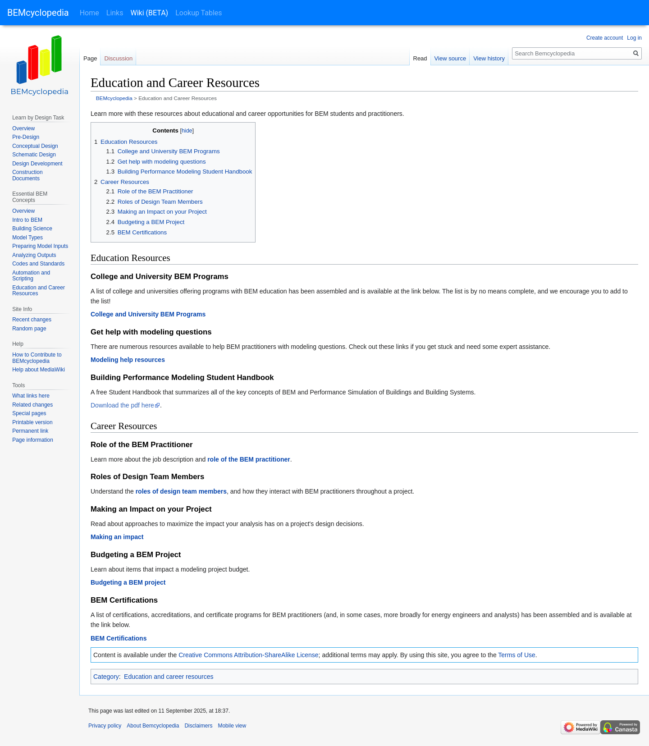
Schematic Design (34, 154)
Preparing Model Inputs (40, 246)
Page (90, 58)
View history (489, 58)
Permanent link (30, 431)
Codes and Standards (38, 264)
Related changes (32, 405)
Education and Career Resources (38, 290)
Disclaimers (198, 726)
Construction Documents (27, 175)
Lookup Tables (198, 13)
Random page (29, 328)
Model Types (27, 237)
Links (114, 13)
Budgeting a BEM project (128, 582)
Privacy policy (104, 726)
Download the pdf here (122, 405)
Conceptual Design (35, 146)
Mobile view (232, 726)
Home (89, 13)
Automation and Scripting (31, 276)
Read (420, 58)
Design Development (37, 163)
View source (450, 58)
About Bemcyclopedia (153, 726)
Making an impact (117, 536)
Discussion (118, 58)
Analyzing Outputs (34, 255)
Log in (634, 38)
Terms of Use (516, 655)
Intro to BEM (27, 220)
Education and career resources (168, 676)
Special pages (29, 413)
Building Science (32, 228)
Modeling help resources (128, 359)
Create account (604, 38)
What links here (31, 396)
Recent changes (31, 319)
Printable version (32, 422)
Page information (32, 440)
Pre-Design (25, 137)
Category (106, 676)
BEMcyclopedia (38, 12)
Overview (23, 128)
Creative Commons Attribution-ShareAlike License (248, 655)
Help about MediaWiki (38, 369)
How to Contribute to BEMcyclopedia (36, 358)
